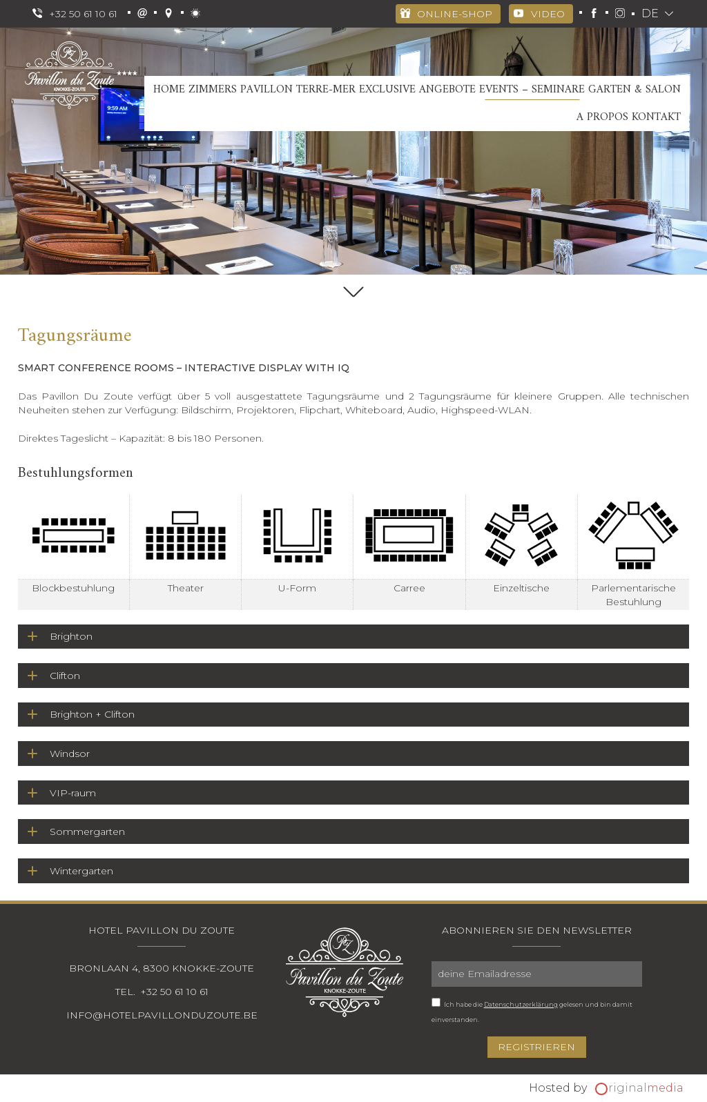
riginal (646, 1087)
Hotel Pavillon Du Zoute (161, 930)
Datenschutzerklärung (521, 1004)
